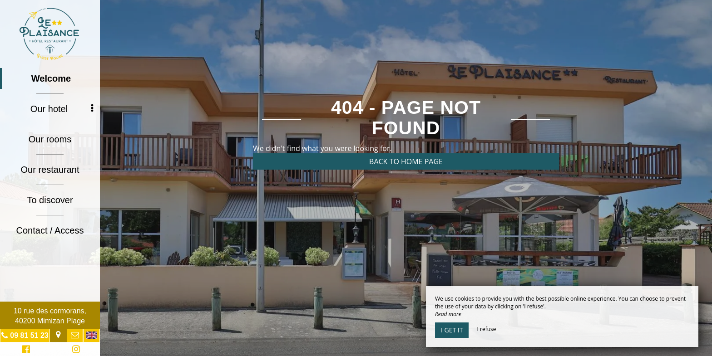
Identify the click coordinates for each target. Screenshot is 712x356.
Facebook (25, 350)
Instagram (74, 350)
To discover (50, 200)
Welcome (51, 78)
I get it (452, 330)
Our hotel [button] (61, 109)
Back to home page (406, 161)
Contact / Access (50, 230)
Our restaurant (50, 170)
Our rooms (50, 139)
